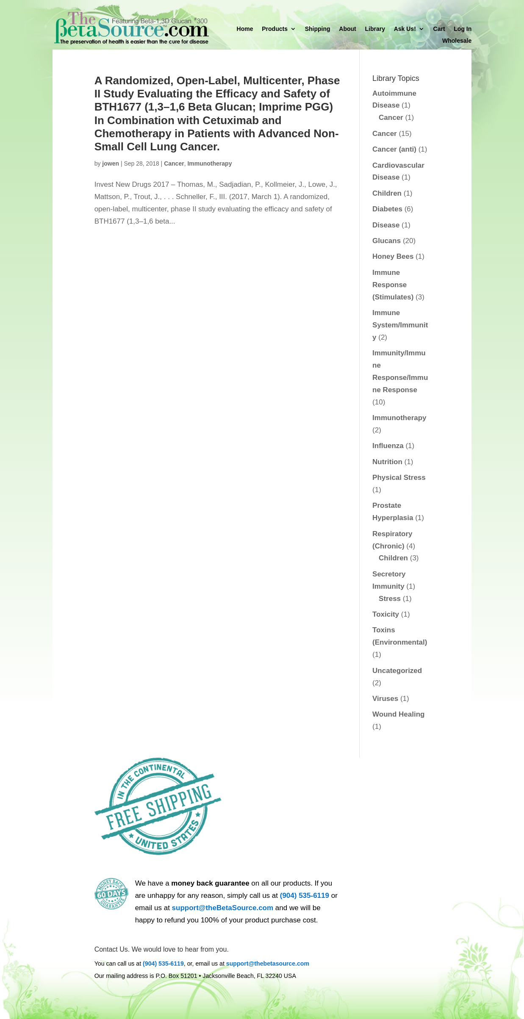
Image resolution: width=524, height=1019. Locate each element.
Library (375, 29)
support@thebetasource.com (267, 963)
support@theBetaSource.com (223, 908)
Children (387, 193)
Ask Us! (405, 29)
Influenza (388, 446)
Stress (390, 599)
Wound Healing (398, 714)
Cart (439, 29)
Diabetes (387, 209)
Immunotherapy (209, 163)
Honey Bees (392, 256)
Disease (385, 225)
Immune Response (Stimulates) (392, 285)
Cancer (174, 163)
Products (275, 29)
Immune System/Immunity (400, 325)
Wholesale (456, 41)
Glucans (386, 241)
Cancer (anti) (394, 149)
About (347, 29)
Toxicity (385, 614)
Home (245, 29)
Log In (462, 29)
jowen (110, 163)
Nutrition (387, 462)
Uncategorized (397, 671)
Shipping (317, 29)
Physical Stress (399, 478)
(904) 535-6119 (304, 896)
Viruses (385, 699)
